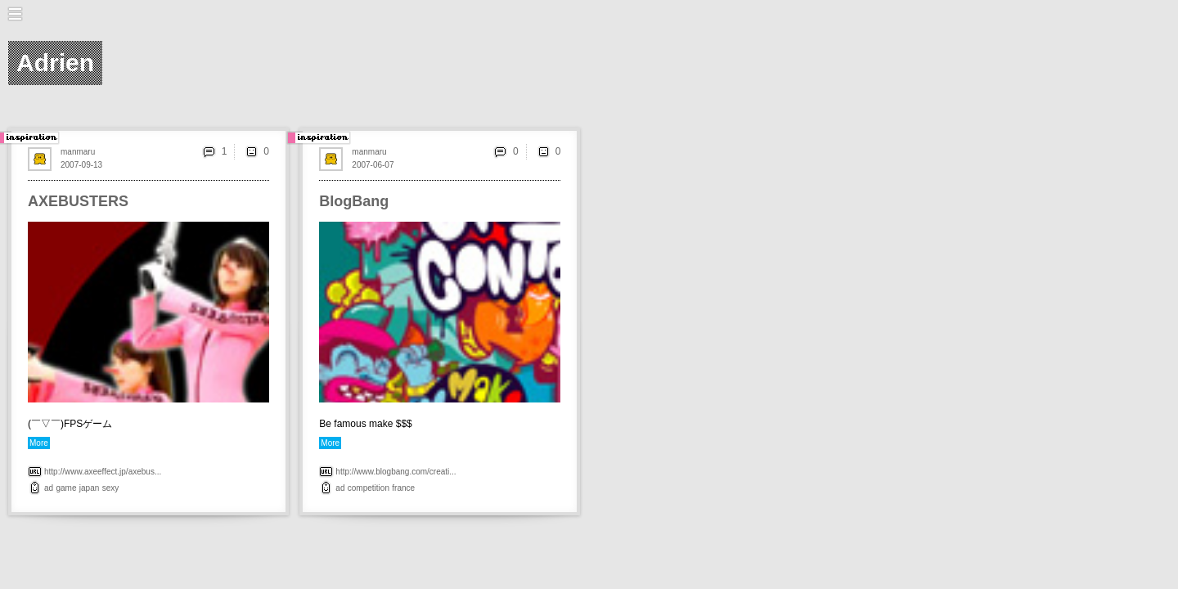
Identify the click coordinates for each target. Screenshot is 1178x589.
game (66, 487)
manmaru (78, 151)
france (403, 487)
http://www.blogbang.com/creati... (395, 471)
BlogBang (354, 201)
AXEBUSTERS (78, 201)
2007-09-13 (81, 164)
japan (89, 487)
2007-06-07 (372, 164)
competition (368, 487)
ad (48, 487)
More (38, 442)
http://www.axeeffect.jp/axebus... (102, 471)
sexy (110, 487)
